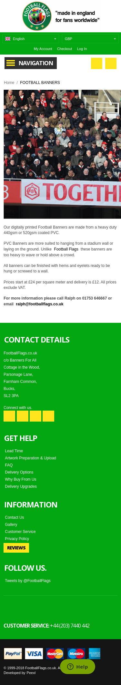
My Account (43, 49)
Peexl (31, 673)
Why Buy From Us (20, 479)
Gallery (11, 524)
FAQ (9, 465)
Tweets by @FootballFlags (28, 580)
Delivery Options (19, 472)
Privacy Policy (17, 539)
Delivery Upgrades (21, 486)
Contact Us (14, 517)
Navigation (35, 63)
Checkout (64, 49)
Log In (82, 49)
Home (9, 82)
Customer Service (20, 531)
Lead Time (14, 451)
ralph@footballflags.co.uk (39, 304)
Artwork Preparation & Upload (30, 458)
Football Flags (66, 249)
